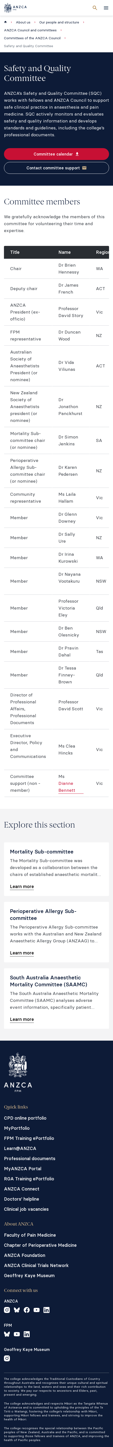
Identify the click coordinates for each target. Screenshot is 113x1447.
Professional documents (29, 1158)
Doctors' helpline (21, 1199)
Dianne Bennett (66, 786)
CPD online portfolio (25, 1118)
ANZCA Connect (21, 1189)
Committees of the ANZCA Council (32, 38)
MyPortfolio (17, 1128)
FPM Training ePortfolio (29, 1138)
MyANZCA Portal (22, 1168)
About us (23, 22)
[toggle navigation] (106, 8)
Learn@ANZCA (20, 1148)
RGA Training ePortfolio (29, 1179)
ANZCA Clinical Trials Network (36, 1265)
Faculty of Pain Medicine (30, 1235)
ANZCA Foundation (24, 1255)
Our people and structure (59, 22)
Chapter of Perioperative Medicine (40, 1245)
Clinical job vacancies (26, 1209)
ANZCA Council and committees (30, 30)
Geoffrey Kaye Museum (29, 1275)
